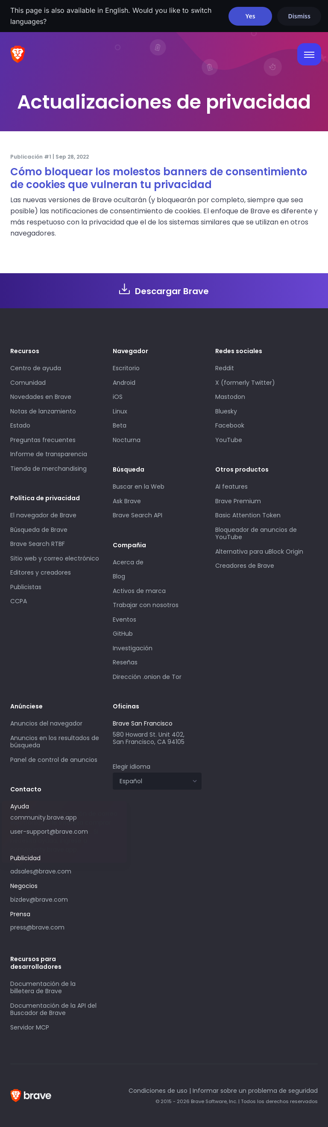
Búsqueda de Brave (38, 529)
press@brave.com (37, 927)
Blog (119, 576)
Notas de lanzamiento (43, 411)
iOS (118, 396)
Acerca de (128, 562)
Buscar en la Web (138, 486)
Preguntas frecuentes (43, 440)
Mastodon (230, 396)
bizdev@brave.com (39, 899)
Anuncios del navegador (46, 723)
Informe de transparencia (48, 454)
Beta (119, 425)
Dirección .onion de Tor (147, 677)
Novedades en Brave (40, 396)
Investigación (132, 648)
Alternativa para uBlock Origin (259, 551)
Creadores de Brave (244, 565)
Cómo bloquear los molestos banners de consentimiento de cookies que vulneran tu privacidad (158, 178)
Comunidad (28, 382)
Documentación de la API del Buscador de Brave (53, 1009)
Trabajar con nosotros (146, 605)
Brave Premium (238, 501)
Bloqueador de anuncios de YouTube (256, 533)
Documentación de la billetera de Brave (43, 987)
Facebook (229, 425)
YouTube (228, 440)
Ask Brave (127, 501)
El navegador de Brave (43, 515)
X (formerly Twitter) (245, 382)
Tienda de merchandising (48, 468)
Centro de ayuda (35, 368)
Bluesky (226, 411)
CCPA (18, 601)
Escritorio (126, 368)
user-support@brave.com (49, 831)
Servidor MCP (29, 1027)
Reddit (224, 368)
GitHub (123, 633)
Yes (250, 16)
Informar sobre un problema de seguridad (255, 1090)
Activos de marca (139, 591)
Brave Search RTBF (37, 544)
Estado (20, 425)
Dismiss (299, 16)
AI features (231, 486)
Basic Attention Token (248, 515)
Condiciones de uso (158, 1090)
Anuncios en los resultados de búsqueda (54, 742)
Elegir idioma (131, 766)
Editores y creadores (40, 572)
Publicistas (25, 587)
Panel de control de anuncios (53, 759)
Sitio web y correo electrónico (54, 558)
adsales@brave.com (40, 871)
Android (124, 382)
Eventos (124, 619)
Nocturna (127, 440)
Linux (120, 411)
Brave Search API (137, 515)
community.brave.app (43, 817)
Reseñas (125, 662)
